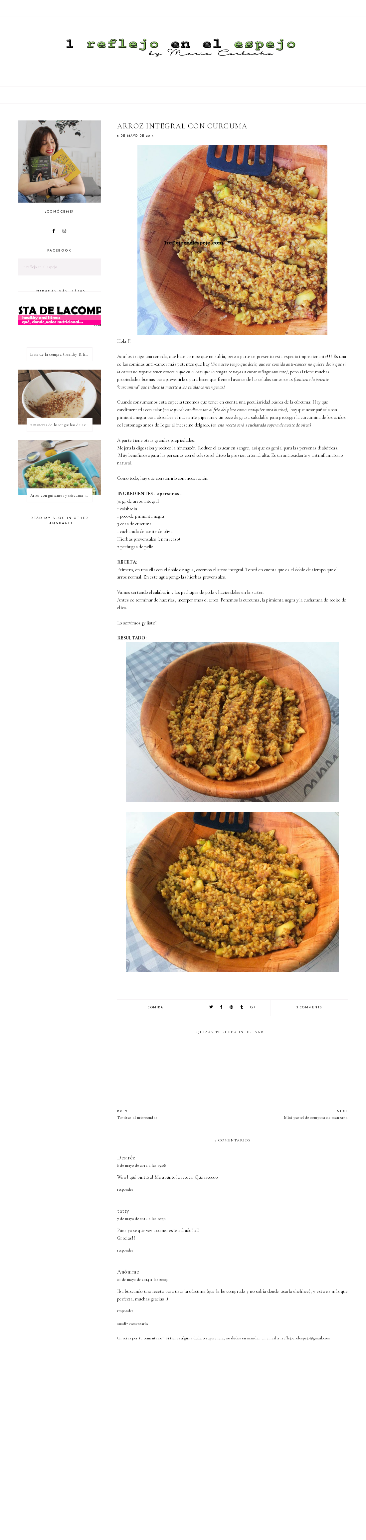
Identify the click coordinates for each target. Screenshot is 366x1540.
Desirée (126, 1157)
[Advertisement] (238, 1516)
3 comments (309, 1007)
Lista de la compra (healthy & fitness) (61, 354)
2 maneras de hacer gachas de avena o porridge (61, 425)
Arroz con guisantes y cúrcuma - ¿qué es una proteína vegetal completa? (61, 495)
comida (155, 1007)
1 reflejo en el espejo (40, 266)
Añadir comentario (132, 1323)
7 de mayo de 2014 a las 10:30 (141, 1218)
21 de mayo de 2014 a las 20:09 (142, 1279)
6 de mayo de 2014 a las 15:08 (141, 1165)
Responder (125, 1189)
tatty (123, 1210)
